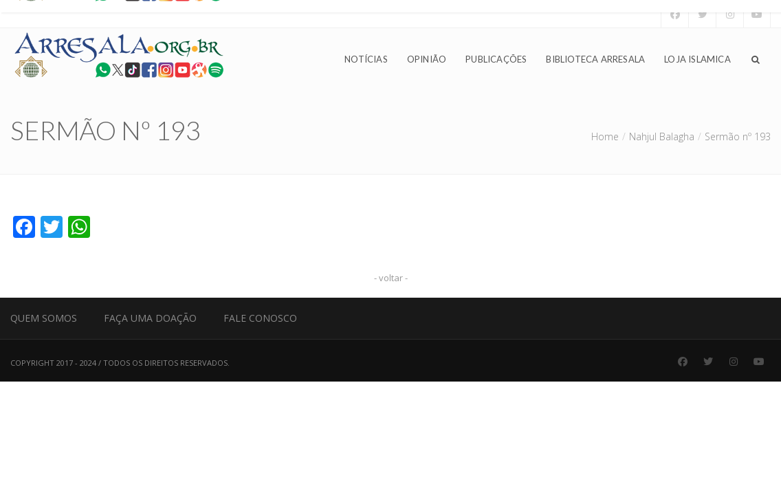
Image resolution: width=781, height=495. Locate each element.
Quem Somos (43, 317)
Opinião (426, 59)
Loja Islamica (697, 59)
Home (605, 136)
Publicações (496, 59)
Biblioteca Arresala (595, 59)
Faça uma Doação (150, 317)
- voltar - (391, 278)
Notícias (366, 59)
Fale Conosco (260, 317)
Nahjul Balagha (661, 136)
